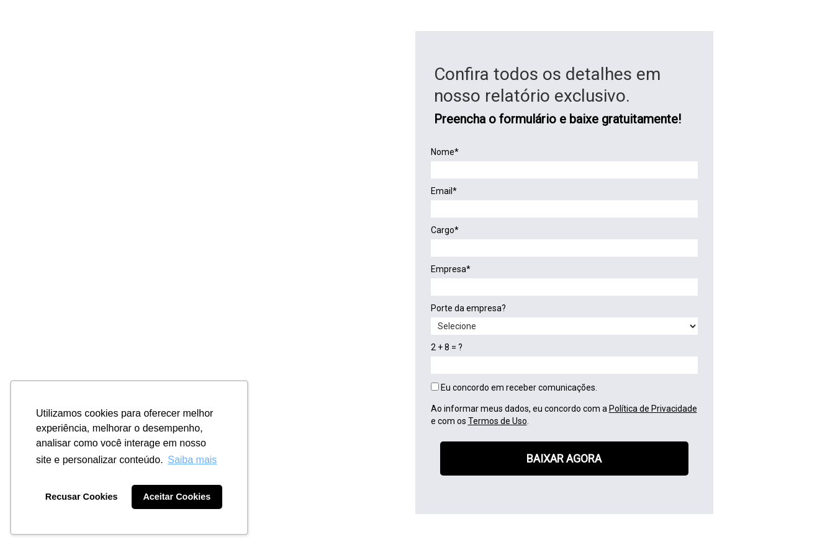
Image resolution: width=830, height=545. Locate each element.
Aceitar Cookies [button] (176, 497)
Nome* (445, 152)
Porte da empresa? (468, 308)
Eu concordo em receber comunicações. (514, 387)
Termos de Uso (497, 421)
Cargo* (445, 230)
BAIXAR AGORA (564, 458)
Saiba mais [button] (192, 459)
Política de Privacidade (653, 409)
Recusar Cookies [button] (81, 497)
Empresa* (451, 269)
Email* (444, 191)
